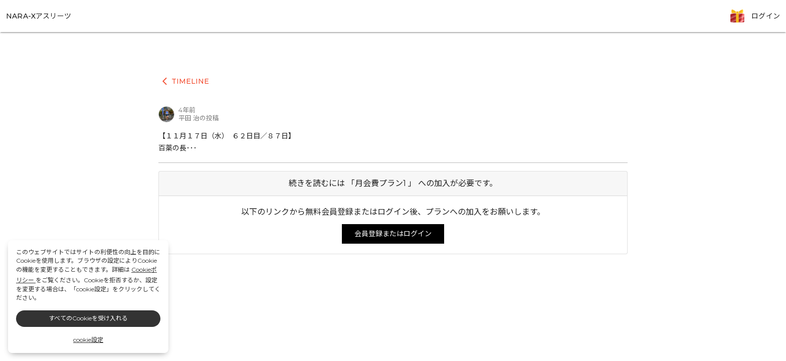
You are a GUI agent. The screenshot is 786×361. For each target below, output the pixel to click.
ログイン (765, 16)
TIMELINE (185, 81)
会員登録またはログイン (393, 233)
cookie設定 (88, 339)
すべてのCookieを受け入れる (88, 318)
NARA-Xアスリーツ (38, 16)
